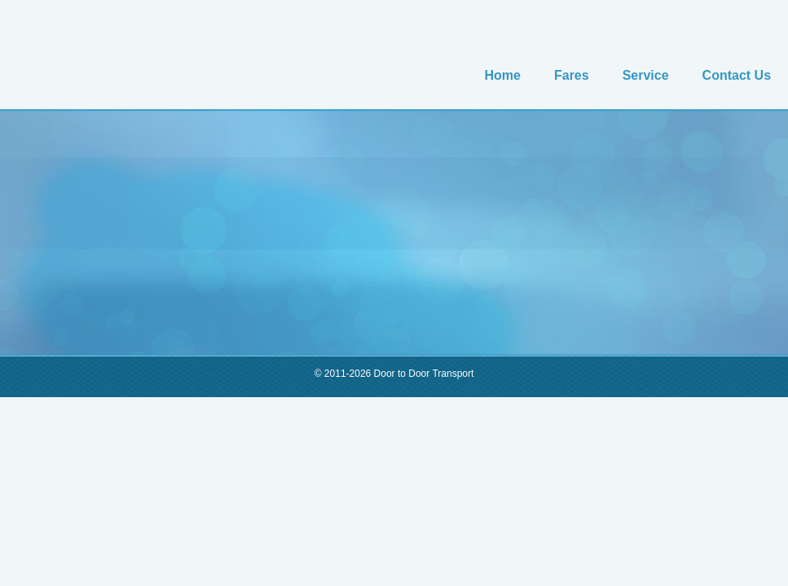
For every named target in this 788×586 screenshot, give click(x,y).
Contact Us (736, 75)
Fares (571, 75)
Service (646, 75)
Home (503, 75)
